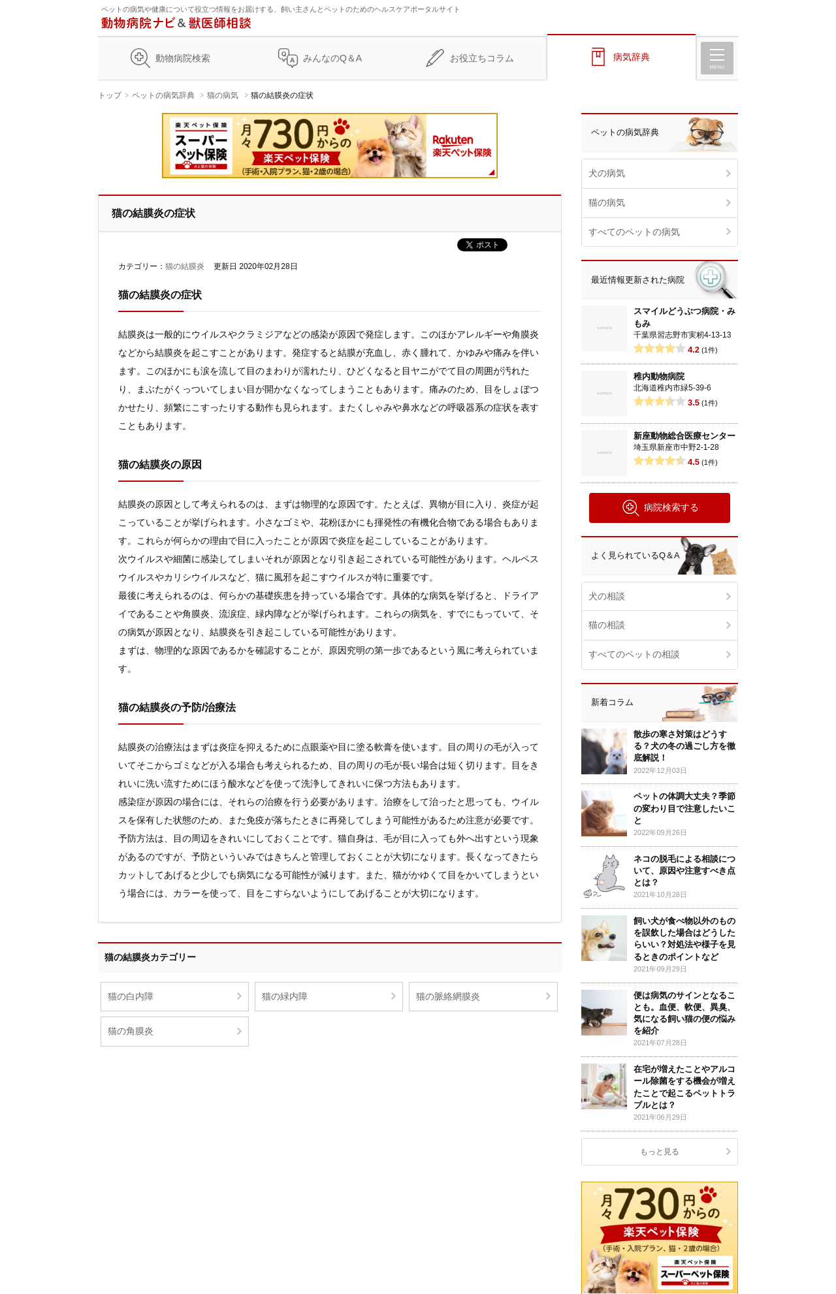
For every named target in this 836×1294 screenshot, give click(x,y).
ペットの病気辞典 (163, 95)
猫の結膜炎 (184, 266)
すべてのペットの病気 (634, 232)
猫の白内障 (130, 996)
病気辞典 (631, 57)
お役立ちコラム (482, 58)
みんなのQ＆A (332, 58)
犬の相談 (606, 596)
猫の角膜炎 (130, 1031)
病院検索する (660, 508)
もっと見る (659, 1151)
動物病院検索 (182, 58)
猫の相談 (606, 625)
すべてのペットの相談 (634, 654)
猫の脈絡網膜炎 (448, 996)
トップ (109, 95)
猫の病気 (222, 95)
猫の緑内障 (285, 996)
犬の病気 (606, 173)
